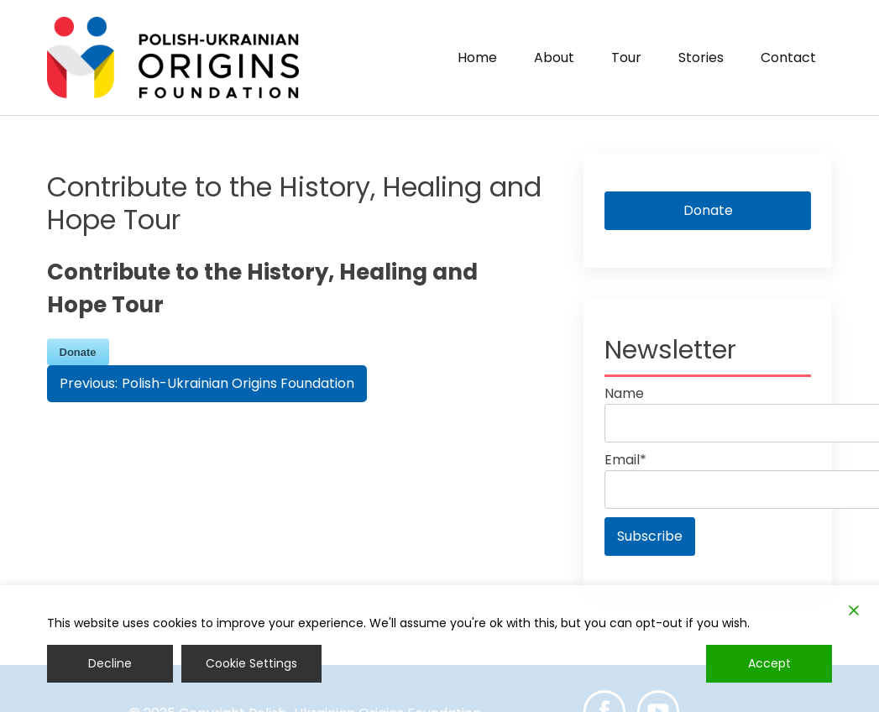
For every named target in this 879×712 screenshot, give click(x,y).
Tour (626, 57)
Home (477, 57)
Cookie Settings (251, 663)
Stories (701, 57)
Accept (769, 663)
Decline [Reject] (110, 663)
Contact (788, 57)
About (554, 57)
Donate (708, 210)
